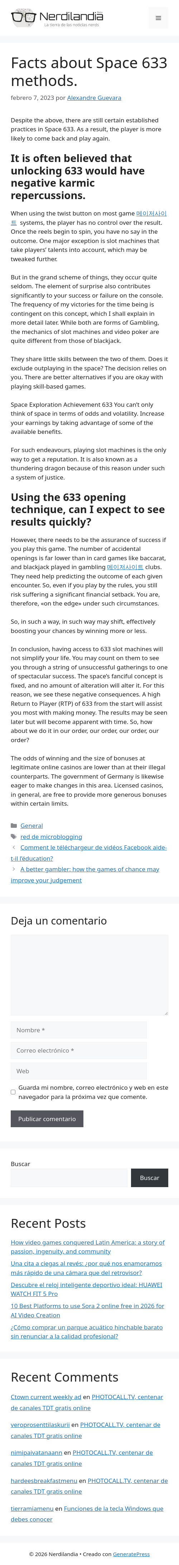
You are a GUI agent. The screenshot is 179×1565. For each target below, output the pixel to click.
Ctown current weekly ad (46, 1397)
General (31, 825)
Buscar (20, 1164)
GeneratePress (131, 1554)
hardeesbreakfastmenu (44, 1481)
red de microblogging (51, 836)
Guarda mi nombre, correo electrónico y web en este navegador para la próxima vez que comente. (94, 1092)
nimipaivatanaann (36, 1452)
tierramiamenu (32, 1508)
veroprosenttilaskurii (40, 1424)
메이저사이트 (125, 567)
